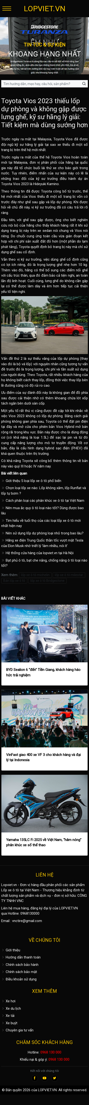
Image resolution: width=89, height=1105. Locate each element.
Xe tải (7, 1016)
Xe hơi (8, 1001)
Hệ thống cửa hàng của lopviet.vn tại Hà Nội (37, 553)
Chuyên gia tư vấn (17, 1030)
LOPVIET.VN (45, 8)
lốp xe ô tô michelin (35, 575)
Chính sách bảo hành (19, 965)
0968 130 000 (50, 1052)
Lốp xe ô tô (10, 890)
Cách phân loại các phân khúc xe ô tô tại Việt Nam (42, 500)
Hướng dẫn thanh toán (21, 957)
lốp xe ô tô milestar (69, 575)
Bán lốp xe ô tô (14, 581)
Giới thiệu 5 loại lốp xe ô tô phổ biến (31, 481)
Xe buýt (9, 1023)
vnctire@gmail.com (27, 921)
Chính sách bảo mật (19, 972)
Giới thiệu (10, 950)
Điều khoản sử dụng (19, 979)
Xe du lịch (11, 1008)
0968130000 (29, 913)
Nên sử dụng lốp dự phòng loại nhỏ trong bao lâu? (42, 533)
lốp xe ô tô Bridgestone (47, 581)
